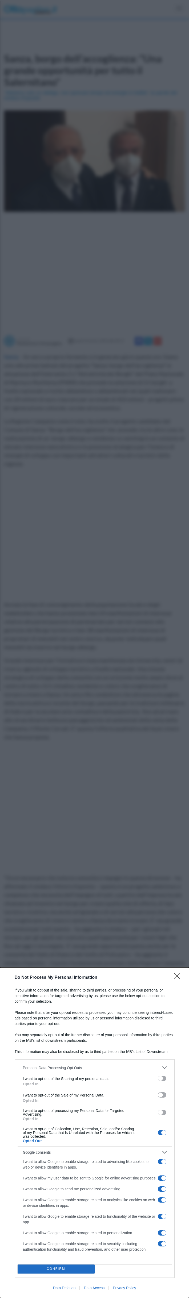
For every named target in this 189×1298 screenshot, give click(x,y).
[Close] (179, 978)
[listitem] (94, 1067)
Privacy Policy (124, 1288)
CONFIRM (56, 1269)
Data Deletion (64, 1288)
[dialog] (94, 1132)
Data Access (94, 1288)
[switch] (162, 1078)
